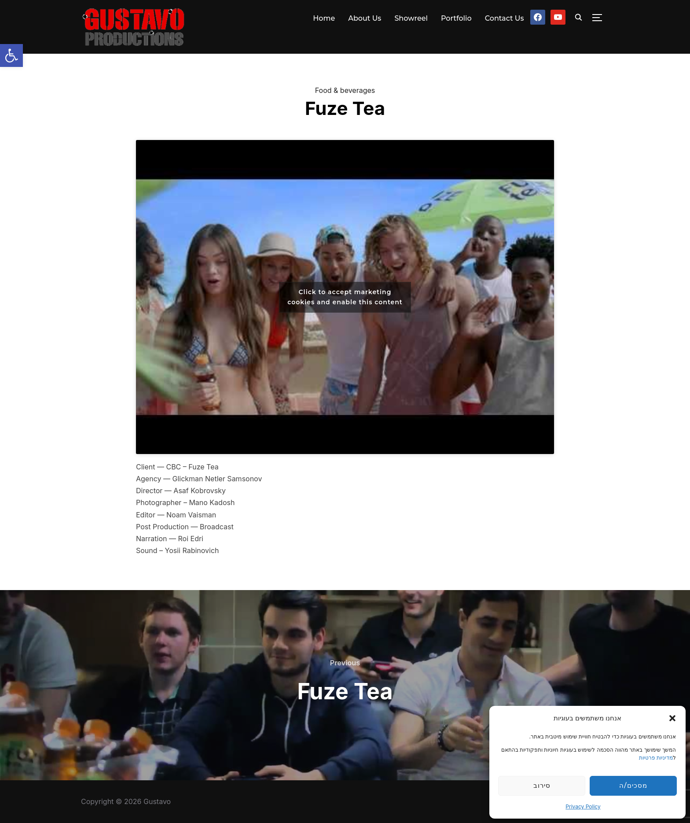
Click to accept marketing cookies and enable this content (345, 297)
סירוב (542, 785)
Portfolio (456, 18)
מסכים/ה (633, 785)
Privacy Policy (582, 806)
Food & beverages (345, 90)
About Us (364, 18)
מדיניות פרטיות (656, 757)
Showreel (411, 18)
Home (324, 18)
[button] (11, 55)
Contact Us (504, 18)
